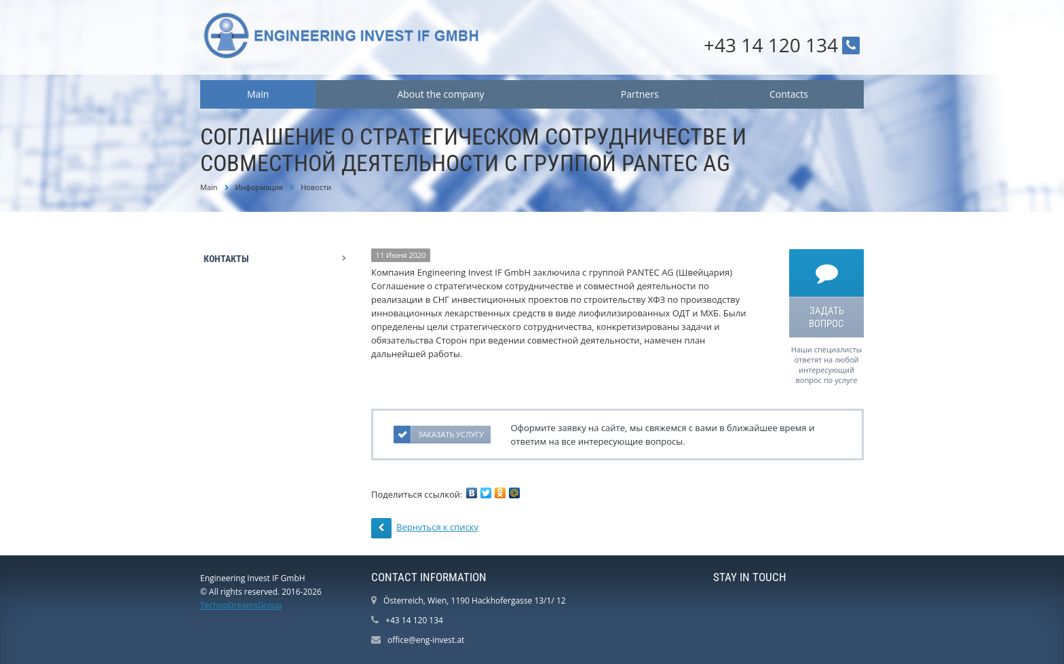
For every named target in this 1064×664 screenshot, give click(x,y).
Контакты (226, 258)
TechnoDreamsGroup (241, 605)
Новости (316, 187)
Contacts (789, 94)
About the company (440, 94)
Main (258, 94)
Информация (259, 187)
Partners (640, 94)
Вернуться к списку (424, 528)
